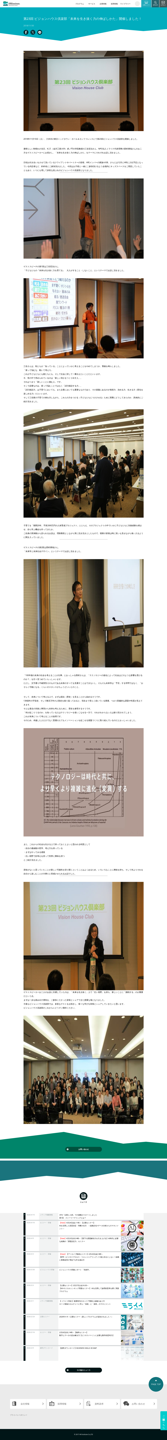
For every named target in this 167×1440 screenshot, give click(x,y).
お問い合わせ (83, 1149)
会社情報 (25, 1403)
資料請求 (99, 1403)
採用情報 (114, 4)
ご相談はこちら (163, 1421)
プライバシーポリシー (18, 1415)
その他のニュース (83, 1370)
